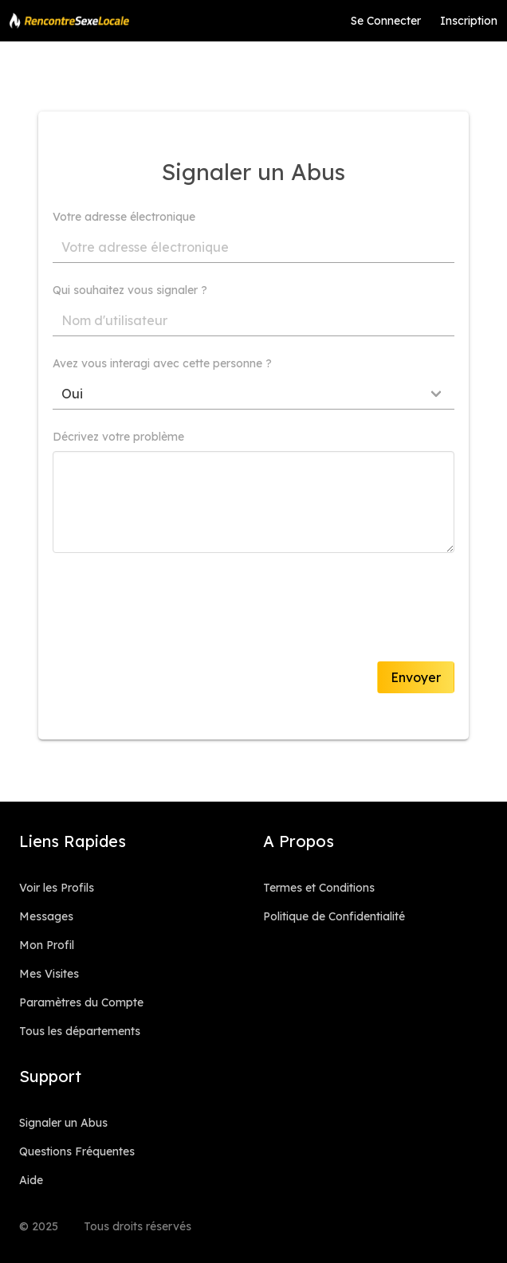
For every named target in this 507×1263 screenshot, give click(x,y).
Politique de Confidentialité (334, 916)
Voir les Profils (56, 888)
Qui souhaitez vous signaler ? (130, 290)
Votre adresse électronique (124, 217)
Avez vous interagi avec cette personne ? (162, 363)
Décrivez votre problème (118, 436)
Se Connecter (386, 21)
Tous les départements (79, 1031)
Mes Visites (49, 974)
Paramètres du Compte (81, 1002)
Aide (31, 1180)
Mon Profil (46, 945)
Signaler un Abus (63, 1123)
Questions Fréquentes (77, 1151)
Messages (46, 916)
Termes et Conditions (319, 888)
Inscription (468, 21)
